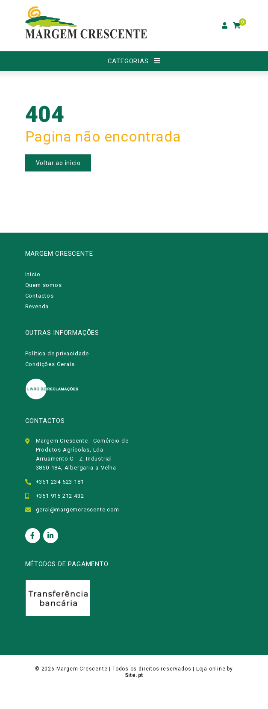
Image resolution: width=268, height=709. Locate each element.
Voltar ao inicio (58, 163)
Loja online (211, 669)
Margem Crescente (82, 669)
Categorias (128, 61)
